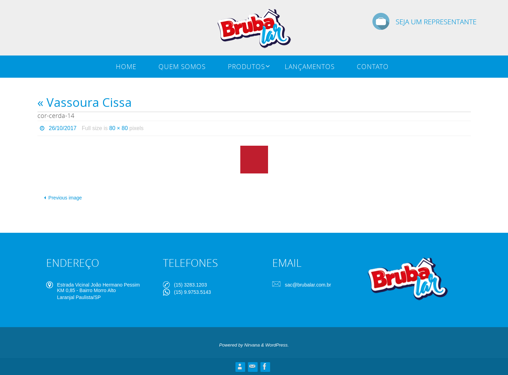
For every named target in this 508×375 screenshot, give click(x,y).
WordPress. (277, 345)
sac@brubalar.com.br (308, 285)
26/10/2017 (63, 128)
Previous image (62, 198)
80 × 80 (118, 128)
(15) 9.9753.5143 (192, 292)
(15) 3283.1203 (190, 285)
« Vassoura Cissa (84, 102)
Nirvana (252, 345)
